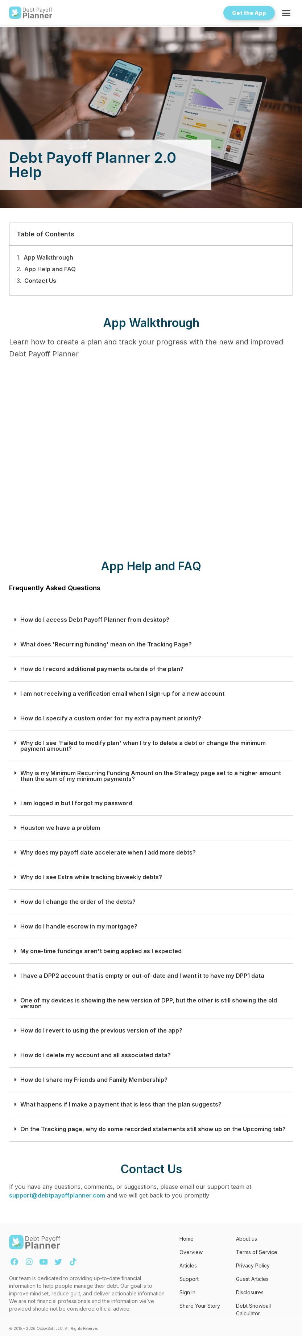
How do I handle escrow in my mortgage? (78, 926)
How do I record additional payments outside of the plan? (101, 669)
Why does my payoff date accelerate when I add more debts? (108, 852)
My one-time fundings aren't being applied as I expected (101, 951)
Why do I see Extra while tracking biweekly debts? (91, 877)
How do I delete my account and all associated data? (95, 1055)
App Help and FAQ (50, 269)
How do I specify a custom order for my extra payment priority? (110, 718)
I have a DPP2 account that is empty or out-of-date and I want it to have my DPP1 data (142, 976)
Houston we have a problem (60, 828)
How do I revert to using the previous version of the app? (101, 1030)
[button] (286, 13)
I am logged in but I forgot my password (76, 803)
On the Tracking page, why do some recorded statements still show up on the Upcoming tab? (153, 1129)
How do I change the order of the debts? (78, 902)
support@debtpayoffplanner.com (57, 1195)
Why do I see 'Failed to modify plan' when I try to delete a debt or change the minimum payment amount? (143, 746)
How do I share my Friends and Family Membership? (93, 1080)
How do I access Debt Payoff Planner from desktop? (94, 620)
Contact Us (40, 280)
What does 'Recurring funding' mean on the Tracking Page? (106, 644)
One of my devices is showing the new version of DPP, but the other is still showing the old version (148, 1003)
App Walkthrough (48, 257)
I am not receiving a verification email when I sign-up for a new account (122, 694)
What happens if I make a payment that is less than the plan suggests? (121, 1104)
